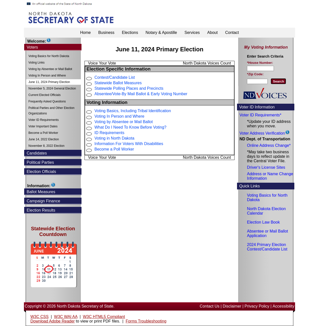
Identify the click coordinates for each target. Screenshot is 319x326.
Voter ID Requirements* (260, 115)
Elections (130, 32)
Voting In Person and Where (119, 116)
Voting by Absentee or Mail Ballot (123, 122)
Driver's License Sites (266, 167)
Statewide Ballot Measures (118, 83)
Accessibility (283, 306)
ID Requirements (109, 133)
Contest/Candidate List (114, 77)
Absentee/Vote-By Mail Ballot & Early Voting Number (140, 94)
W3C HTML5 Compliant (104, 317)
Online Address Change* (269, 145)
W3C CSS (39, 317)
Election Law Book (263, 222)
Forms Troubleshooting (146, 321)
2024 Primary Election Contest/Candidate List (267, 247)
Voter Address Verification (262, 133)
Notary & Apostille (161, 32)
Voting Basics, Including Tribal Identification (132, 111)
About (212, 32)
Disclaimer (232, 306)
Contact (232, 32)
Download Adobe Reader (52, 321)
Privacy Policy (256, 306)
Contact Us (209, 306)
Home (85, 32)
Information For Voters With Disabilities (128, 144)
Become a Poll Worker (114, 149)
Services (192, 32)
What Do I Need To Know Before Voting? (130, 127)
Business (106, 32)
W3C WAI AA (66, 317)
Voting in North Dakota (114, 138)
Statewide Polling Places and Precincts (128, 88)
